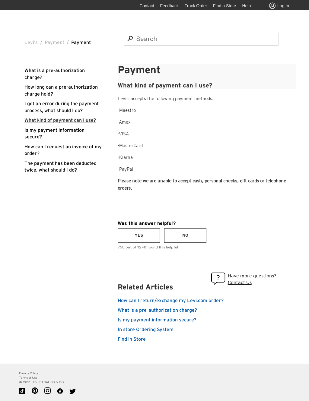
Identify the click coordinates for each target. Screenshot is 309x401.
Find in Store (132, 339)
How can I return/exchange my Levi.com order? (171, 300)
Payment (54, 42)
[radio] (139, 235)
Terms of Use (28, 377)
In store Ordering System (146, 329)
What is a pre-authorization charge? (157, 310)
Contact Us (240, 282)
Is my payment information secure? (157, 319)
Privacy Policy (28, 373)
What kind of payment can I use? (60, 120)
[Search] (201, 38)
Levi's (31, 42)
